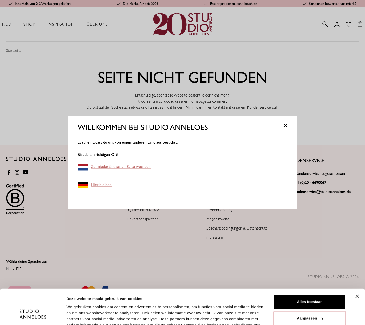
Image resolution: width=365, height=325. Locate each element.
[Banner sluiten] (357, 266)
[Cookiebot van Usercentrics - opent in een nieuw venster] (33, 315)
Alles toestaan (310, 272)
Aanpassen (310, 288)
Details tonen (78, 315)
